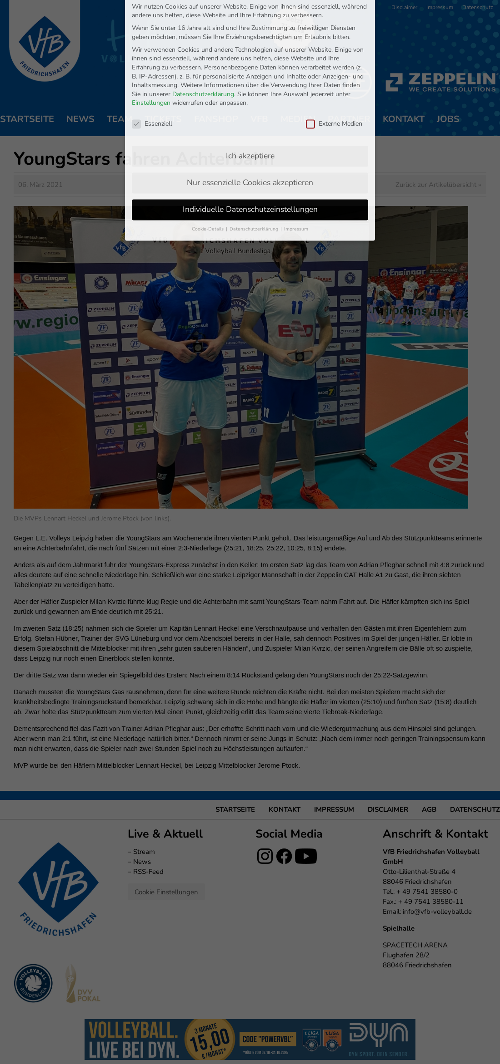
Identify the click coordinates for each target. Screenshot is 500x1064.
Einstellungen (151, 35)
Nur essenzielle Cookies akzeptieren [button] (250, 114)
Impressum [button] (296, 161)
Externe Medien (334, 56)
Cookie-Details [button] (208, 161)
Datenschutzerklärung (203, 26)
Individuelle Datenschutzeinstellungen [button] (250, 141)
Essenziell (152, 56)
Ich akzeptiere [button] (250, 88)
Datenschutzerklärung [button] (255, 161)
